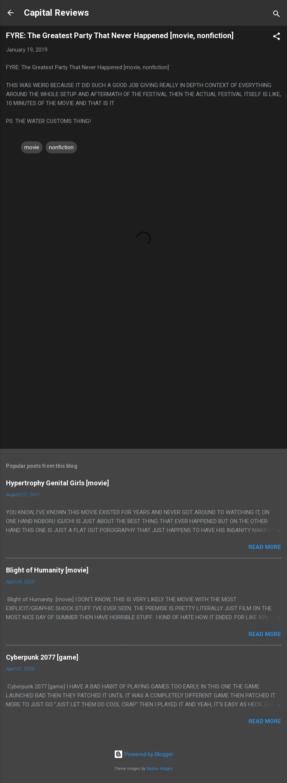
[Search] (276, 15)
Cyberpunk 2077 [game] (42, 657)
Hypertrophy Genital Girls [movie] (57, 483)
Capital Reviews (56, 12)
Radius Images (159, 768)
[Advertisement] (143, 384)
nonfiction (61, 147)
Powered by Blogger (143, 754)
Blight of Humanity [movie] (47, 570)
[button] (276, 37)
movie (31, 147)
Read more (265, 547)
